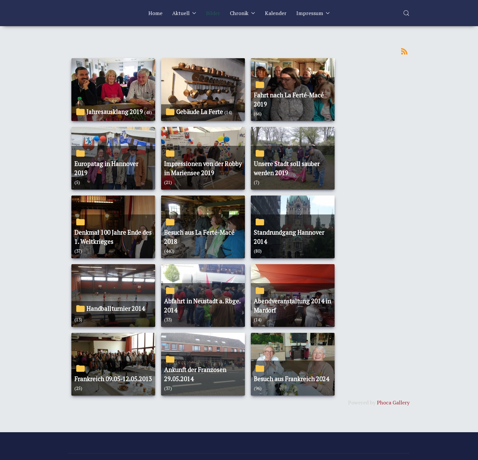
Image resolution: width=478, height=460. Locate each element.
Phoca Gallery (393, 402)
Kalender (275, 13)
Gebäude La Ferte (199, 112)
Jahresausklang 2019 (114, 112)
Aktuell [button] (184, 13)
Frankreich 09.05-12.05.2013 (113, 379)
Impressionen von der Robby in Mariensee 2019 (203, 168)
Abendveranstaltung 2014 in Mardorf (292, 305)
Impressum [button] (313, 13)
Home (155, 13)
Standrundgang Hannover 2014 (289, 237)
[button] (406, 13)
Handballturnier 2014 (115, 309)
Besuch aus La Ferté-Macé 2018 (199, 237)
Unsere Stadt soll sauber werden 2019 (287, 168)
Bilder (213, 13)
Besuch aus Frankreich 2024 (291, 379)
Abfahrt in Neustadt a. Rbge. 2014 (202, 305)
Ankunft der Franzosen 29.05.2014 (195, 374)
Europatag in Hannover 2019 (106, 168)
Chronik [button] (242, 13)
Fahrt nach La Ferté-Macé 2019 (289, 99)
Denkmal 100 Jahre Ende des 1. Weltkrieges (113, 237)
